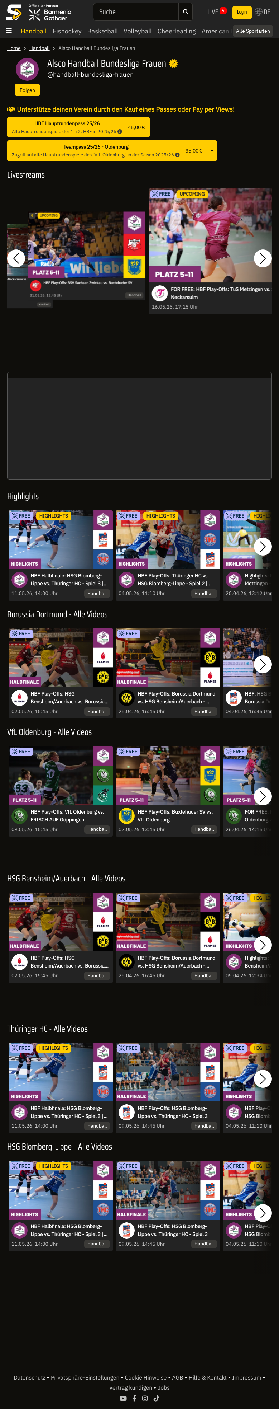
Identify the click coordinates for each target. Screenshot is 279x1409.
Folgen (27, 89)
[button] (16, 258)
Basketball (102, 31)
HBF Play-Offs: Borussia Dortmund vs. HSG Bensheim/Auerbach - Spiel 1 (176, 698)
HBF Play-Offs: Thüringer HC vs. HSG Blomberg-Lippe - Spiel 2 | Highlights (173, 580)
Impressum (247, 1377)
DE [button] (262, 12)
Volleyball (138, 31)
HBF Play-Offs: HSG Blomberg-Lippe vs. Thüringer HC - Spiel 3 (173, 1112)
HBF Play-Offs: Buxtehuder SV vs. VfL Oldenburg (175, 816)
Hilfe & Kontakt (208, 1377)
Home (14, 48)
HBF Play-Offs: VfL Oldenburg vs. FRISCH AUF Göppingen (67, 816)
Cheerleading (177, 31)
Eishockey (67, 31)
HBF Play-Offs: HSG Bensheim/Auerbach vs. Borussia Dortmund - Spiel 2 (67, 698)
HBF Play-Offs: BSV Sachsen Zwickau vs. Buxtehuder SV (87, 283)
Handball (34, 31)
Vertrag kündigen (131, 1387)
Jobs (164, 1387)
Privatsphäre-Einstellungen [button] (86, 1377)
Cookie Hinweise (146, 1377)
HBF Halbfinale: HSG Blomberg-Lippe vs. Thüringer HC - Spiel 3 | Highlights (67, 580)
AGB (178, 1377)
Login (242, 12)
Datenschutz (30, 1377)
